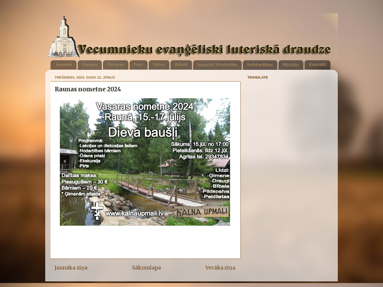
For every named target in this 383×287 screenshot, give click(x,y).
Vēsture (89, 65)
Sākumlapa (146, 267)
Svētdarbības (260, 65)
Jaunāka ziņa (71, 267)
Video (159, 65)
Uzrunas (115, 65)
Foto (138, 65)
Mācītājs (291, 65)
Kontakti (317, 65)
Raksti (181, 65)
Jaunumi (64, 65)
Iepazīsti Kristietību (217, 65)
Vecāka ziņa (220, 267)
